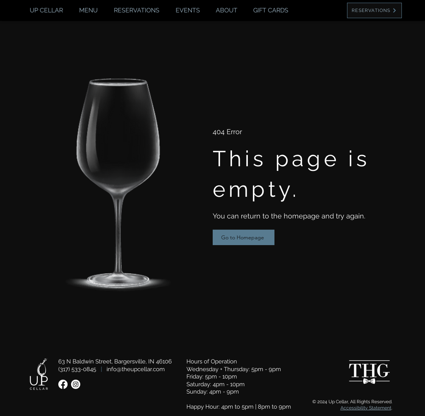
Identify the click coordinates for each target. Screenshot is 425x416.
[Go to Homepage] (243, 237)
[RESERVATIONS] (374, 10)
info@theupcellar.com (136, 369)
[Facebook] (63, 384)
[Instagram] (75, 384)
